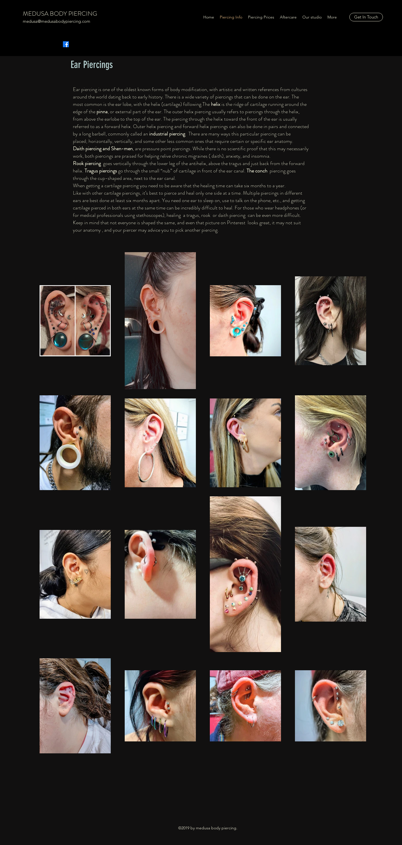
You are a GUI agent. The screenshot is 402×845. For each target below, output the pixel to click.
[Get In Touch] (366, 17)
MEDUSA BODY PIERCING (60, 13)
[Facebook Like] (97, 40)
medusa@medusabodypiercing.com (56, 21)
